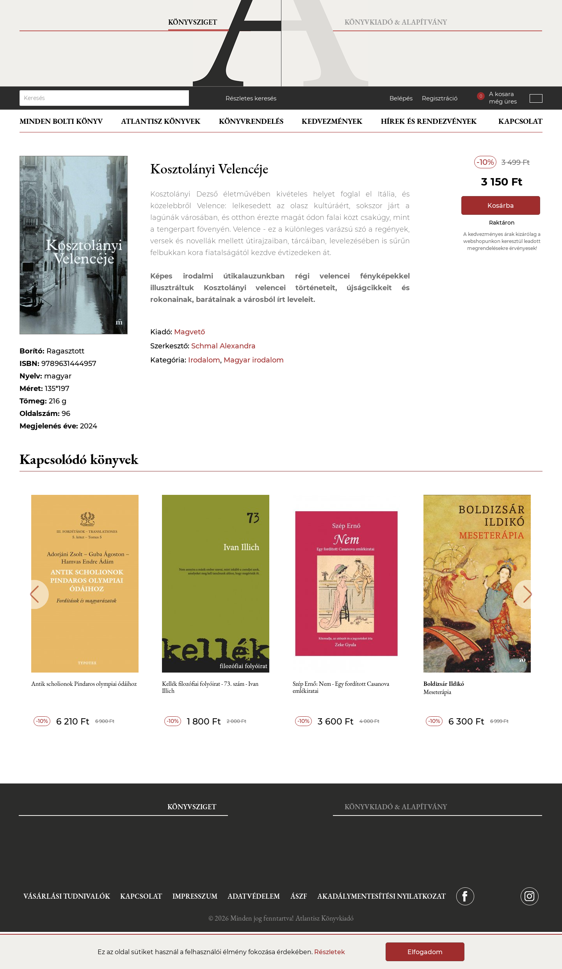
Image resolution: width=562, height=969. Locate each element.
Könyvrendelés (251, 121)
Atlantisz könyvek (161, 121)
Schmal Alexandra (223, 346)
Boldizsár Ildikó (443, 683)
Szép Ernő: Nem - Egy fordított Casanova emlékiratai (341, 687)
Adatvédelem (254, 896)
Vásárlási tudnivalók (66, 896)
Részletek (329, 952)
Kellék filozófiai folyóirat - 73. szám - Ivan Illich (210, 687)
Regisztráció (439, 98)
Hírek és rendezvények (429, 121)
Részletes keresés (251, 98)
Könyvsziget (192, 22)
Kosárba (500, 205)
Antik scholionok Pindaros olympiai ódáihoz (84, 684)
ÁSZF (298, 896)
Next (527, 594)
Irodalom (204, 360)
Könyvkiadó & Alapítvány (396, 22)
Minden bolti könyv (61, 121)
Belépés (401, 98)
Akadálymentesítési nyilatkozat (381, 896)
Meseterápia (437, 692)
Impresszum (195, 896)
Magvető (189, 332)
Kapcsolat (520, 121)
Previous (34, 594)
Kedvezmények (332, 121)
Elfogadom (425, 952)
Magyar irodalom (254, 360)
